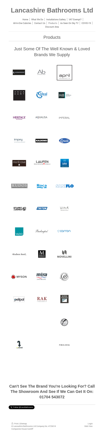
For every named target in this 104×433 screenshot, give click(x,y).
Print (15, 423)
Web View (88, 426)
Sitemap (23, 423)
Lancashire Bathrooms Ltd (52, 10)
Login (90, 423)
